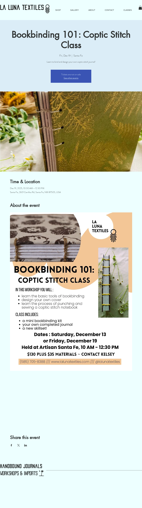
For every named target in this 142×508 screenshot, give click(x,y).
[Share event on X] (18, 445)
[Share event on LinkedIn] (25, 445)
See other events (71, 78)
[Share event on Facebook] (11, 445)
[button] (140, 8)
